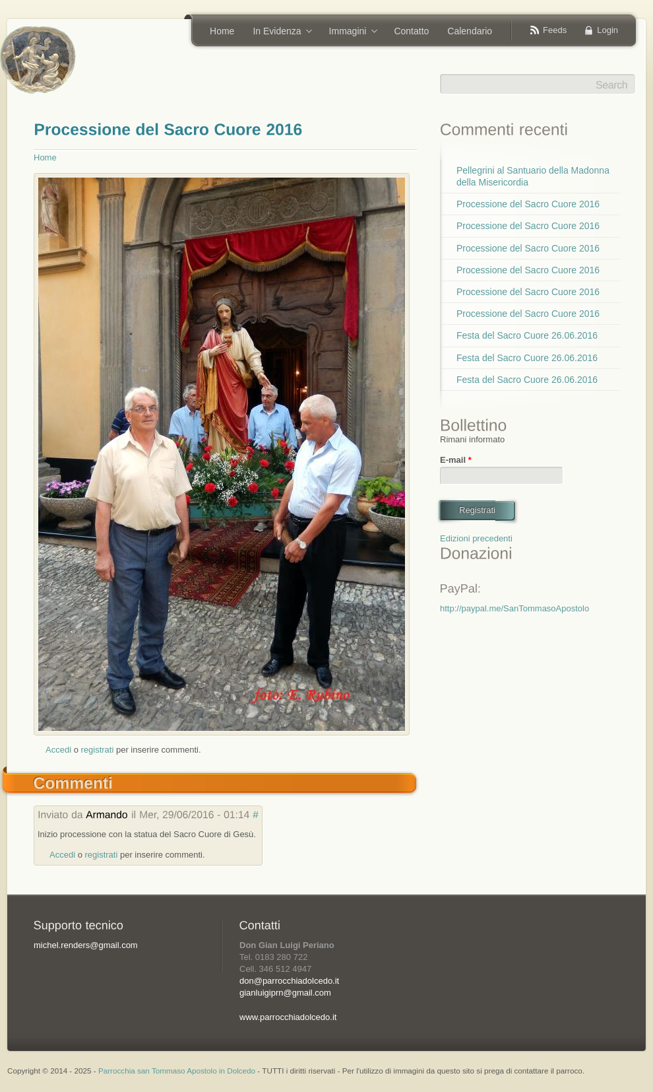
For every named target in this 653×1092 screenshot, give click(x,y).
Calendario (469, 31)
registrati (97, 750)
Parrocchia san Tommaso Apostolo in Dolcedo (176, 1070)
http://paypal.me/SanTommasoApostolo (514, 608)
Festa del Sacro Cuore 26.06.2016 (527, 335)
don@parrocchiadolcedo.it (289, 981)
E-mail (456, 460)
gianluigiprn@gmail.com (285, 993)
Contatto (411, 31)
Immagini (349, 32)
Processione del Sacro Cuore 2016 (528, 204)
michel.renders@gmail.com (86, 945)
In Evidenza (277, 32)
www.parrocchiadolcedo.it (287, 1017)
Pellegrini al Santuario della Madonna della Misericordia (532, 176)
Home (222, 31)
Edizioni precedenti (476, 538)
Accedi (58, 750)
